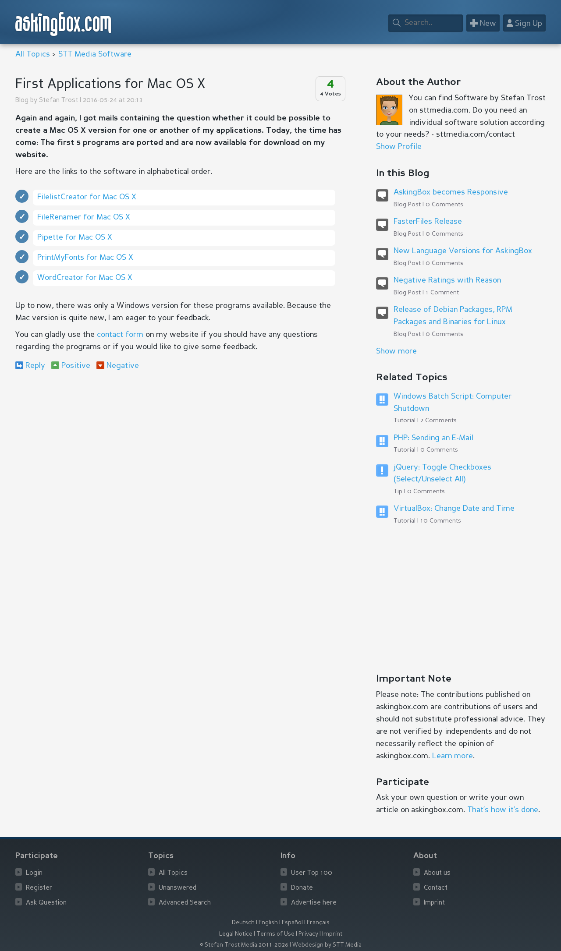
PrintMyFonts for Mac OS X (85, 258)
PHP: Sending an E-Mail (433, 438)
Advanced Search (185, 903)
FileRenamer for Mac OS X (83, 217)
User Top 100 (311, 873)
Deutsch (243, 923)
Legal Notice (235, 934)
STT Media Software (94, 54)
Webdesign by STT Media (327, 945)
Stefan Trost (58, 100)
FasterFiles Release (428, 222)
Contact (435, 888)
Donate (302, 888)
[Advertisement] (179, 448)
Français (318, 923)
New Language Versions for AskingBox (463, 251)
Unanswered (177, 888)
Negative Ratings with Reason (447, 280)
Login (34, 873)
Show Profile (399, 147)
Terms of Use (275, 934)
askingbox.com (63, 24)
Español (292, 923)
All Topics (32, 54)
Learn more (452, 756)
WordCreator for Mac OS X (84, 278)
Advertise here (314, 903)
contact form (120, 335)
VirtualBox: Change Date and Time (454, 509)
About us (437, 873)
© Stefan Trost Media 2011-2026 (244, 945)
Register (39, 888)
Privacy (308, 934)
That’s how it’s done (502, 810)
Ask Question (46, 903)
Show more (396, 351)
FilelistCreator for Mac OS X (86, 197)
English (268, 923)
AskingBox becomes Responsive (451, 192)
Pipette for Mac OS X (74, 237)
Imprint (434, 903)
